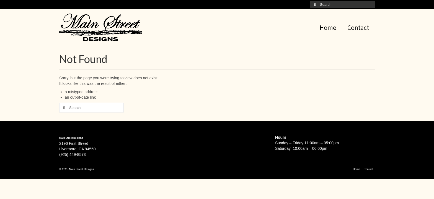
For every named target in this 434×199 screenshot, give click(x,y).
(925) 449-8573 (72, 154)
